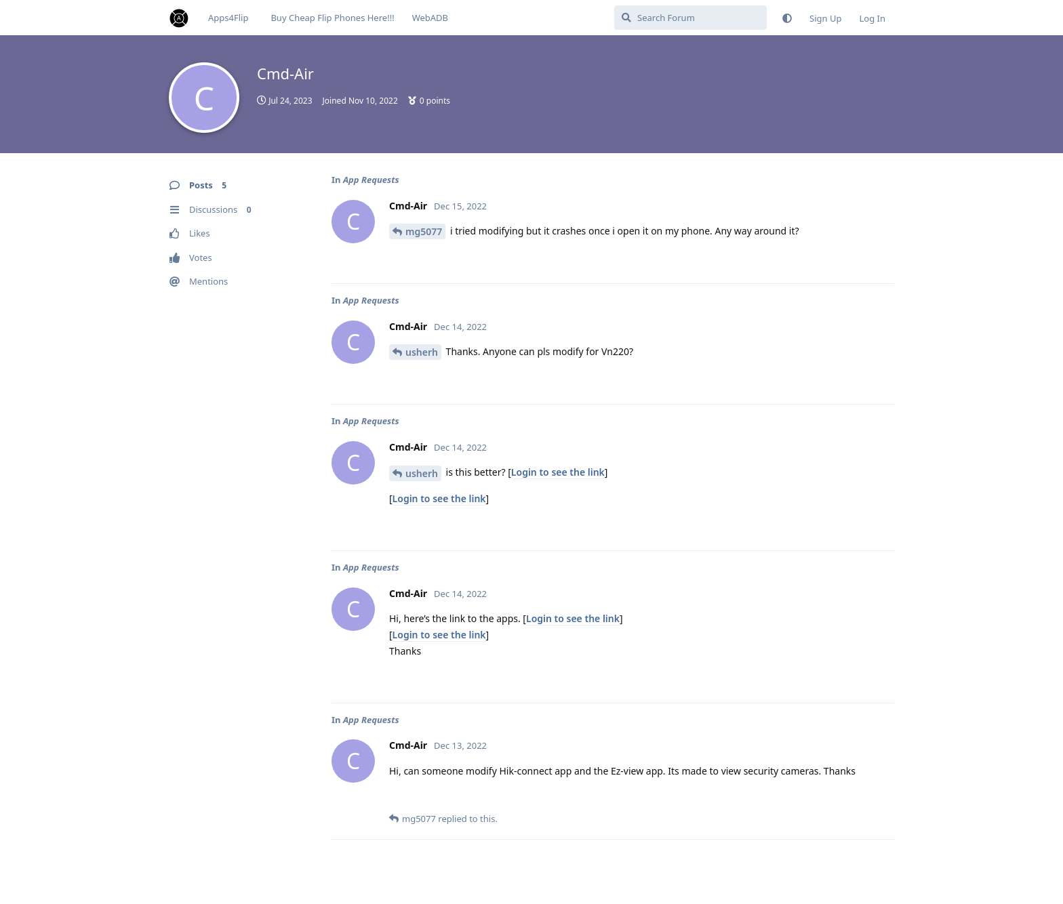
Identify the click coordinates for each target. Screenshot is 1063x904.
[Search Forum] (690, 17)
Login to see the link (558, 472)
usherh (421, 352)
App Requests (371, 179)
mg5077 (423, 231)
